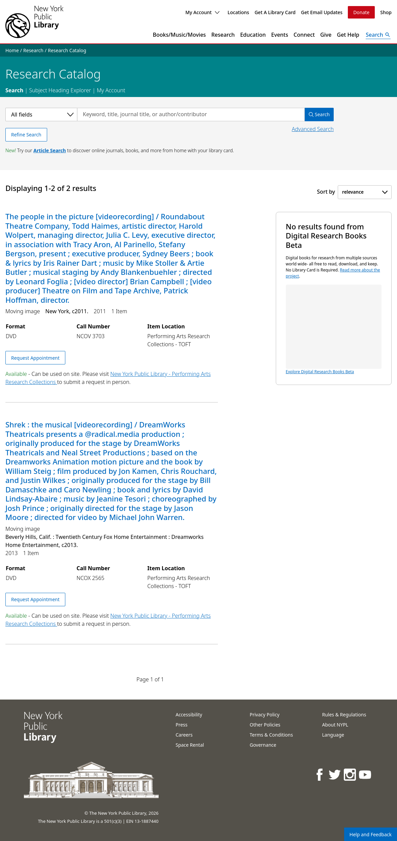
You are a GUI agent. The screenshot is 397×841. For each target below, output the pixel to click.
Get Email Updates (321, 12)
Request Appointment (35, 358)
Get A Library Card (275, 12)
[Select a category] (41, 114)
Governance (263, 745)
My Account (202, 12)
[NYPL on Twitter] (335, 774)
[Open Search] (378, 35)
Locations (238, 12)
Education (253, 34)
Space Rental (189, 745)
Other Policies (265, 724)
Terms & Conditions (271, 735)
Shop (386, 12)
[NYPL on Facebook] (320, 774)
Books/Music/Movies (179, 34)
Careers (183, 735)
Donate (361, 12)
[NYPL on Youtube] (365, 774)
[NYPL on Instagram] (350, 774)
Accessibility (188, 714)
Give (326, 34)
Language (333, 735)
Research (223, 34)
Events (279, 34)
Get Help (348, 34)
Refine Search (26, 134)
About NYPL (335, 724)
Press (181, 724)
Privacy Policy (264, 714)
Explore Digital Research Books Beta (334, 330)
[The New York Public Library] (34, 21)
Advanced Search (313, 129)
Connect (304, 34)
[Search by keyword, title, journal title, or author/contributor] (191, 114)
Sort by (326, 191)
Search (14, 90)
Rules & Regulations (344, 714)
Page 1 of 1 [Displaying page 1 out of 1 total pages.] (150, 679)
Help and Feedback (371, 834)
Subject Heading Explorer (60, 90)
